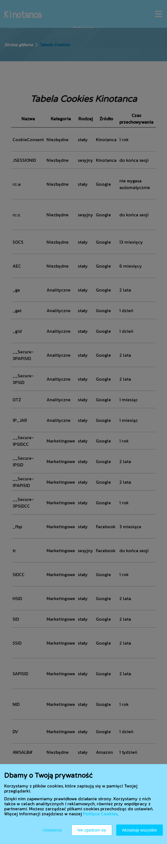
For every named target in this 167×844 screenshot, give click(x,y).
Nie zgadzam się (91, 830)
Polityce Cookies (100, 813)
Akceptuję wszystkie (139, 830)
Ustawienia (52, 830)
